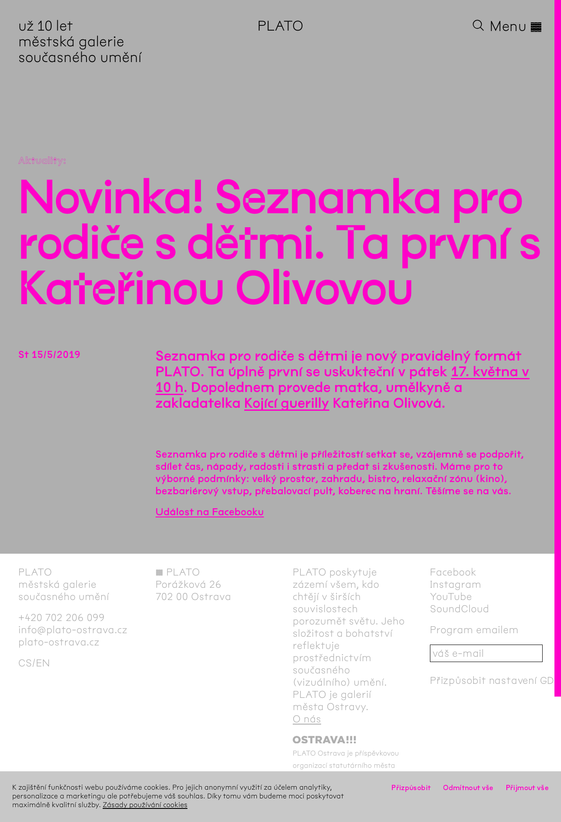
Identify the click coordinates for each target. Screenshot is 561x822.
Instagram (455, 584)
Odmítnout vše (468, 787)
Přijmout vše (527, 787)
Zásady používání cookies (145, 805)
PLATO (280, 26)
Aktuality (40, 161)
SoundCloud (459, 608)
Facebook (453, 572)
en (43, 663)
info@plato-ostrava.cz (73, 629)
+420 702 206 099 (61, 617)
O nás (307, 719)
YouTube (451, 596)
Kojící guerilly (286, 403)
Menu (516, 26)
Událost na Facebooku (210, 512)
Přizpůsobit (411, 787)
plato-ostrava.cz (59, 642)
